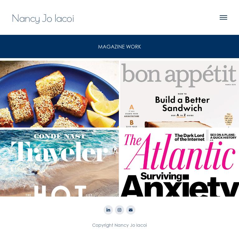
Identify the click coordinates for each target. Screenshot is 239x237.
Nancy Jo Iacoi (43, 17)
